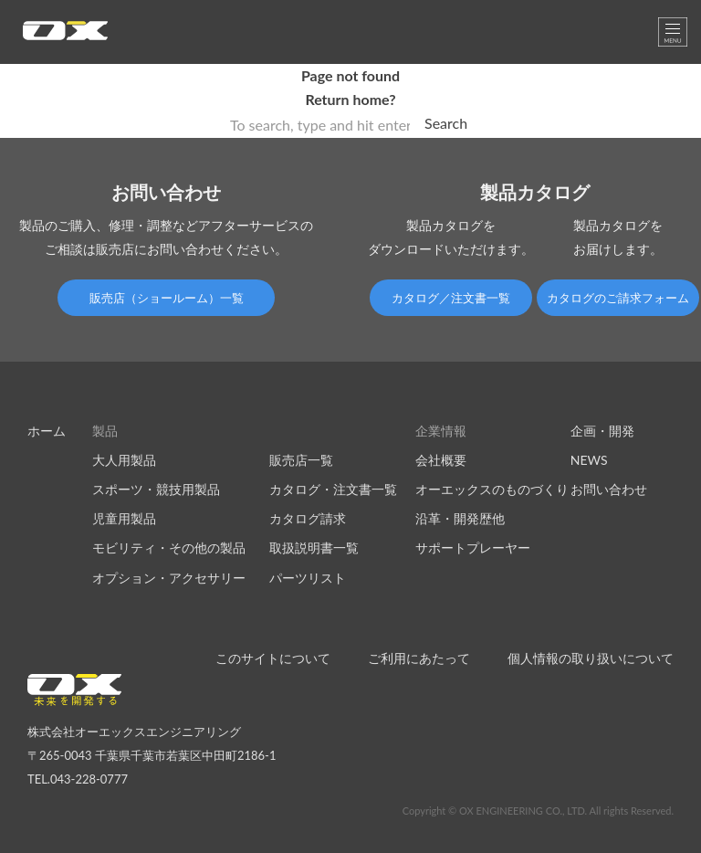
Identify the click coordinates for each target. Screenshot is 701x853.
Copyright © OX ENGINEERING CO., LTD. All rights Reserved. (538, 810)
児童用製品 (124, 518)
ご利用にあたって (419, 658)
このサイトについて (272, 658)
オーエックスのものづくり (492, 489)
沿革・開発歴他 (460, 518)
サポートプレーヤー (472, 547)
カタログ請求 (307, 518)
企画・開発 (602, 430)
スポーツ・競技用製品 (156, 489)
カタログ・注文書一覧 (333, 489)
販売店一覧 (301, 460)
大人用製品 (124, 460)
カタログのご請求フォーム (618, 297)
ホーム (46, 430)
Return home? (350, 99)
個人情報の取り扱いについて (590, 658)
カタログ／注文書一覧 (451, 297)
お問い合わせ (608, 489)
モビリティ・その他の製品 (169, 547)
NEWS (589, 460)
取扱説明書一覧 (314, 547)
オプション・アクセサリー (169, 577)
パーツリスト (307, 577)
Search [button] (445, 123)
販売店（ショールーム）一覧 (166, 297)
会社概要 (440, 460)
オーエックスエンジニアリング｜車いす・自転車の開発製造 (65, 36)
